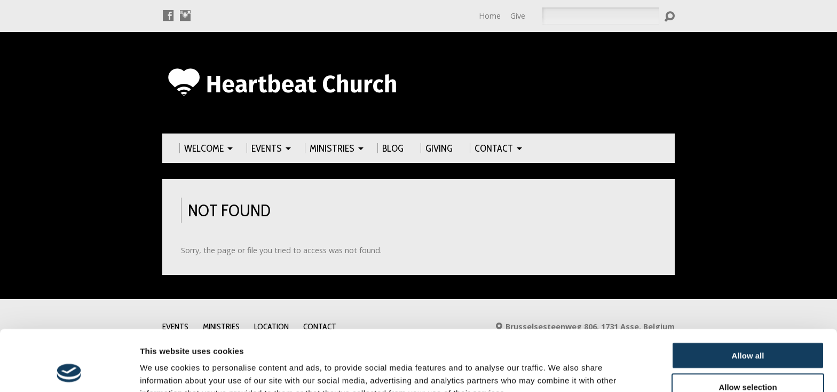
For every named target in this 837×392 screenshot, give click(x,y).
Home (490, 16)
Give (517, 16)
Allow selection (747, 329)
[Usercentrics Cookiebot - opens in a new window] (69, 371)
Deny (748, 360)
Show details (560, 370)
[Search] (600, 16)
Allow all (748, 298)
